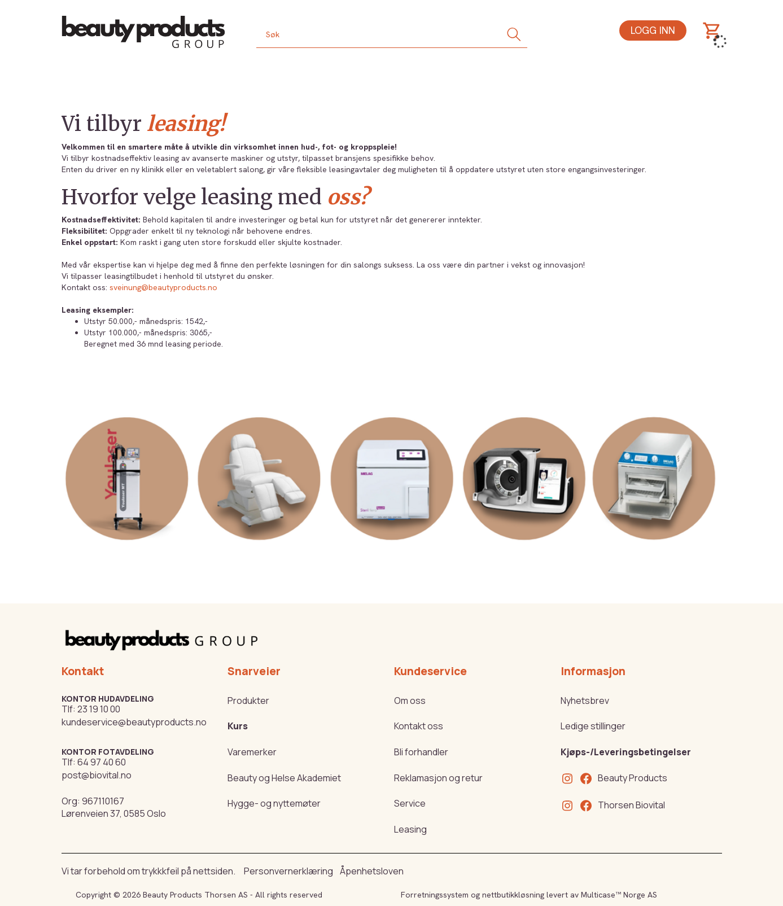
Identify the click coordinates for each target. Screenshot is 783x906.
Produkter (248, 700)
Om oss (410, 700)
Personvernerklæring (288, 871)
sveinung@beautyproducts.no (163, 287)
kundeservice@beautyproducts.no (134, 722)
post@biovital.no (97, 775)
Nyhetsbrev (585, 700)
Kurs (238, 726)
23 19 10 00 (98, 709)
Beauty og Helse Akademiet (284, 778)
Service (410, 803)
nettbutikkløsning (513, 895)
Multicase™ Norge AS (619, 895)
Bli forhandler (421, 752)
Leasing (410, 829)
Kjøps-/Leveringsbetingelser (626, 752)
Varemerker (252, 752)
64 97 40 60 (101, 762)
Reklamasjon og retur (438, 778)
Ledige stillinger (593, 726)
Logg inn (653, 30)
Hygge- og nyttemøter (274, 803)
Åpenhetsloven (372, 871)
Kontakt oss (418, 726)
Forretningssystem (435, 895)
